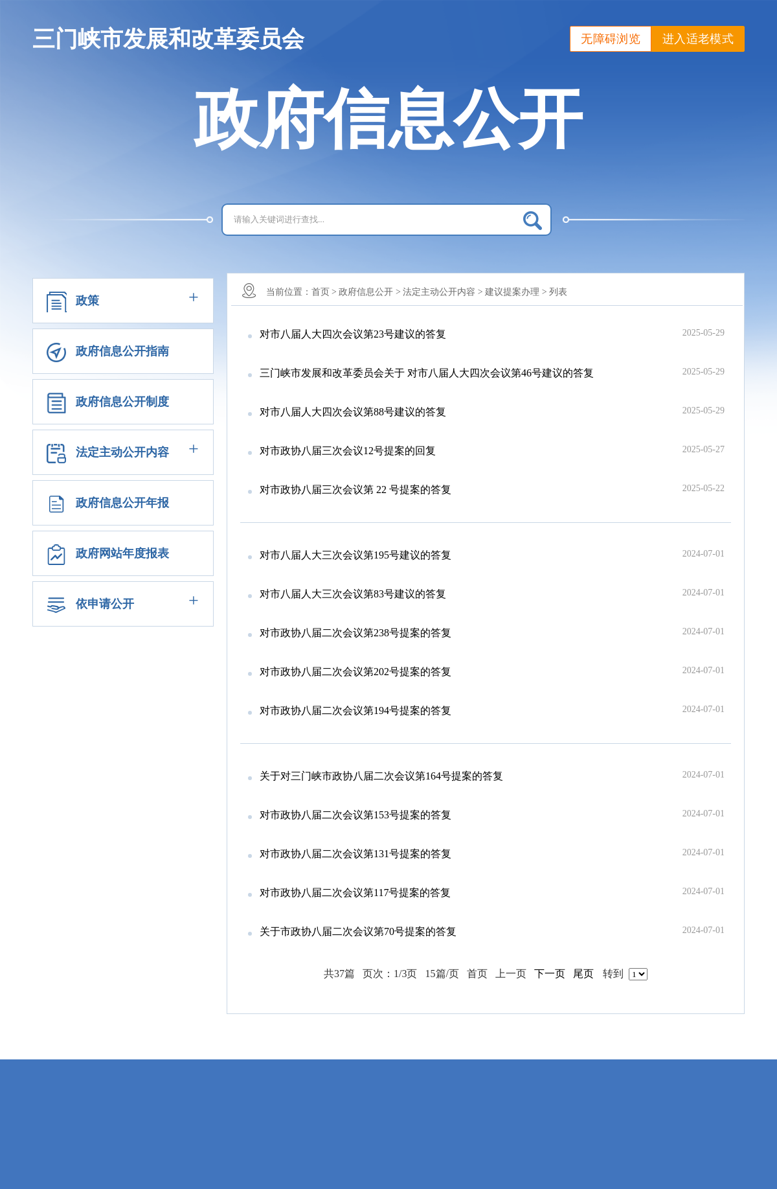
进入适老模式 (698, 38)
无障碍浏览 (610, 38)
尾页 (583, 973)
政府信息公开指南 (122, 351)
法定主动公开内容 (122, 452)
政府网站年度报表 (122, 553)
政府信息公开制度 (122, 401)
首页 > (324, 292)
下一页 (549, 973)
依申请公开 (105, 603)
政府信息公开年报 (122, 502)
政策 (87, 300)
